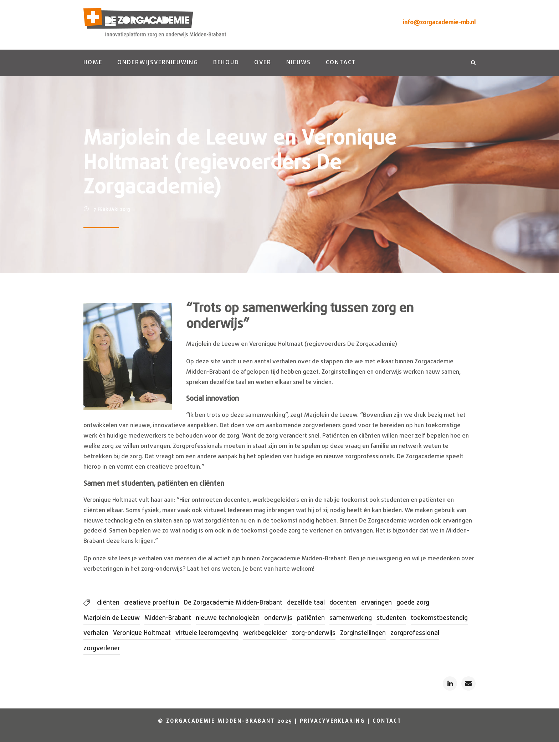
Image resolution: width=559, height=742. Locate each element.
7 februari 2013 (112, 210)
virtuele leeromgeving (207, 633)
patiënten (311, 618)
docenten (343, 603)
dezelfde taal (306, 603)
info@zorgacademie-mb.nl (439, 22)
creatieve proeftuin (151, 603)
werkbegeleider (265, 633)
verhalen (95, 633)
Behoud (226, 62)
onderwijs (278, 618)
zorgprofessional (414, 633)
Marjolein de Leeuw (111, 618)
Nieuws (298, 62)
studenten (391, 618)
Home (92, 62)
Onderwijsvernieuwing (157, 62)
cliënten (108, 603)
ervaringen (376, 603)
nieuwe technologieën (228, 618)
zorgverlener (101, 648)
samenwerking (350, 618)
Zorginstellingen (363, 633)
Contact (341, 62)
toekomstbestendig (439, 618)
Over (262, 62)
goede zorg (412, 603)
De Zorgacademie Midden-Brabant (233, 603)
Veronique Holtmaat (142, 633)
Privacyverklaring (332, 721)
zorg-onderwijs (313, 633)
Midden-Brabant (167, 618)
